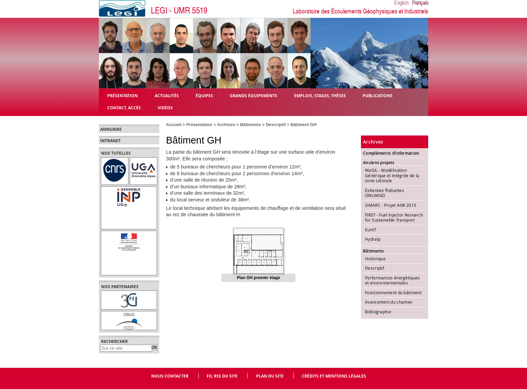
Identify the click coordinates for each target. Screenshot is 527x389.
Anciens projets (379, 162)
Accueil (173, 124)
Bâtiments (250, 124)
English (401, 3)
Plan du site (270, 376)
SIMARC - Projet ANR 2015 (390, 205)
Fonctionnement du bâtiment (393, 292)
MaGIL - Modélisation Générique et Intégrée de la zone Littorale (392, 175)
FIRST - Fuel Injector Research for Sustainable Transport (394, 217)
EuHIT (371, 229)
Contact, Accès (124, 107)
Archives (226, 124)
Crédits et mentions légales (334, 376)
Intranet (110, 141)
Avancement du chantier (389, 302)
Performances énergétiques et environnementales (392, 280)
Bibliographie (378, 311)
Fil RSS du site (222, 376)
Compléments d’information (391, 153)
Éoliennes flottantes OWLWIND (384, 193)
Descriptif (276, 124)
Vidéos (165, 107)
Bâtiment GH (304, 124)
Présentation (199, 124)
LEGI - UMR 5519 (179, 10)
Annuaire (111, 129)
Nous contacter (170, 376)
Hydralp (372, 239)
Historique (375, 258)
